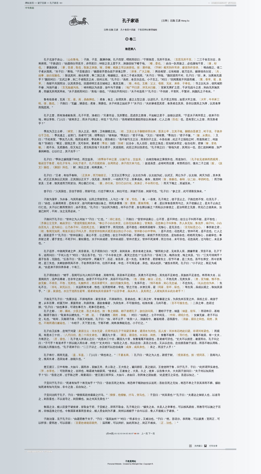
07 (132, 433)
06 (130, 433)
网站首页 (29, 3)
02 (119, 433)
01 (116, 433)
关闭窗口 (198, 446)
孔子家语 (54, 3)
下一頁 (151, 433)
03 (121, 433)
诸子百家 (42, 3)
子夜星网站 (143, 29)
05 (127, 433)
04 (124, 433)
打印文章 (213, 446)
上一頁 (144, 433)
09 (138, 433)
